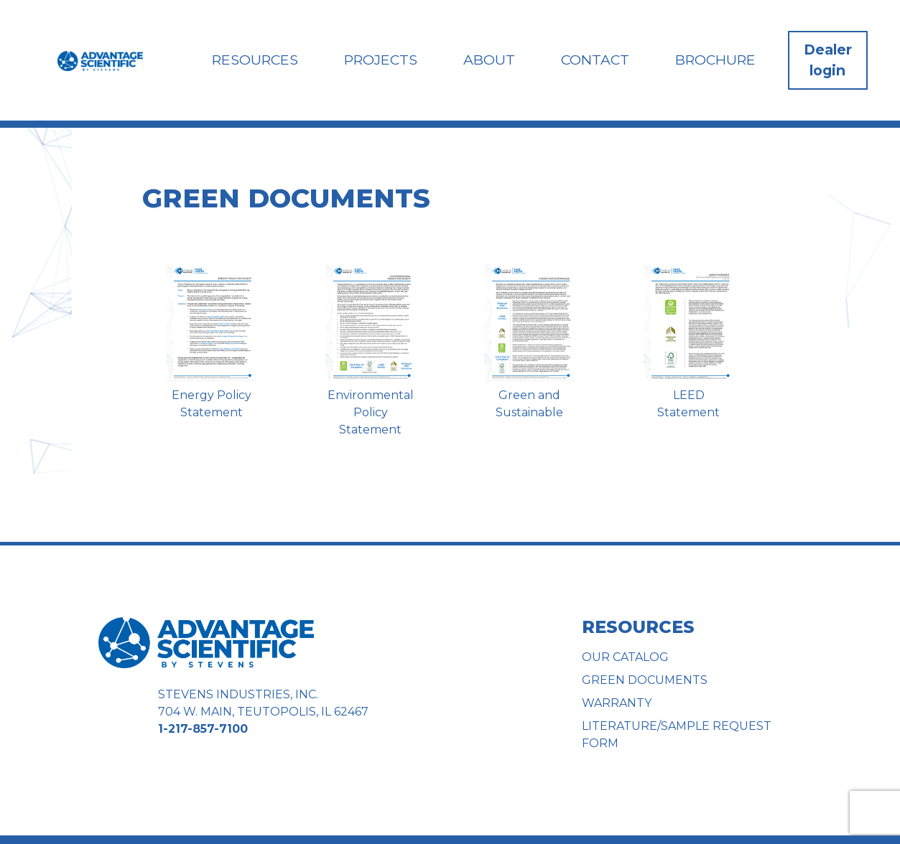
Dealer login (828, 60)
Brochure (715, 59)
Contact (596, 59)
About (491, 59)
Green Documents (645, 680)
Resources (259, 59)
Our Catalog (625, 657)
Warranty (616, 703)
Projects (384, 59)
